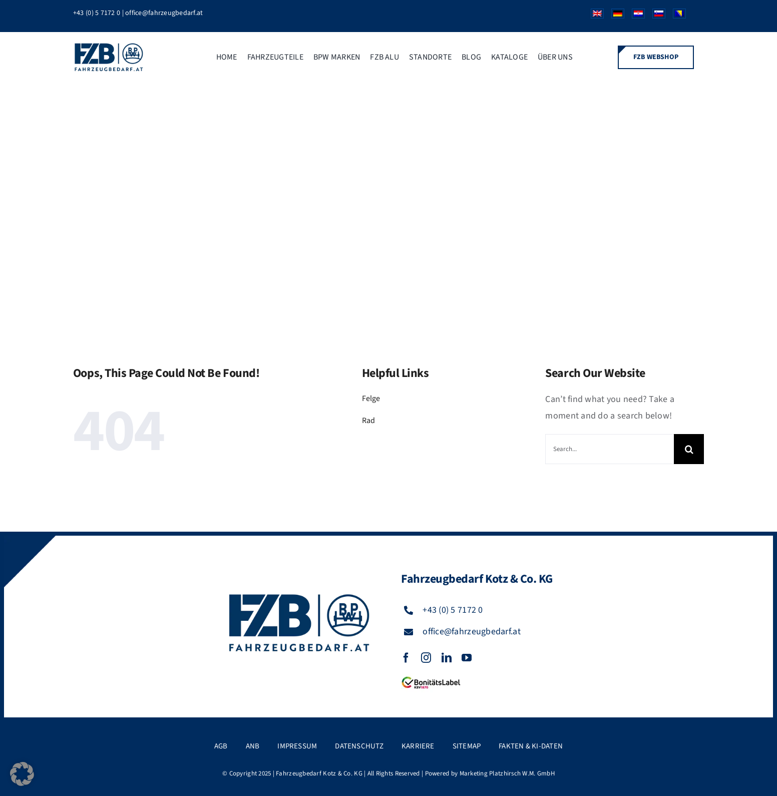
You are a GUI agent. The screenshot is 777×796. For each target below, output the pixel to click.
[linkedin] (447, 658)
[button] (22, 774)
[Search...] (609, 449)
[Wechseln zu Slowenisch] (655, 16)
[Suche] (689, 449)
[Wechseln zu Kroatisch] (634, 16)
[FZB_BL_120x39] (431, 677)
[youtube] (467, 658)
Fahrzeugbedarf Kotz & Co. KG (319, 773)
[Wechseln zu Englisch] (593, 16)
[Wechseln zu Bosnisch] (675, 16)
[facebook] (406, 658)
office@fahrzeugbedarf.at (164, 13)
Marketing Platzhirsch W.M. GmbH (507, 773)
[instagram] (426, 658)
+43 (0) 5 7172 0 (96, 13)
